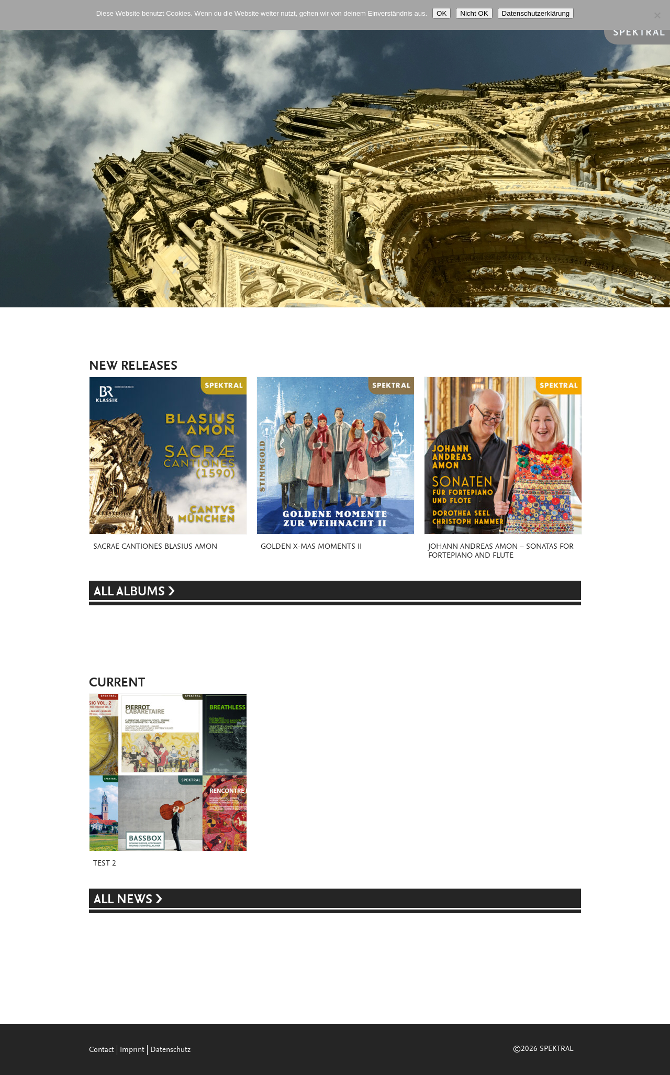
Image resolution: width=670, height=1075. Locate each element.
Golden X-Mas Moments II (311, 547)
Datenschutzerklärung (536, 13)
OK (441, 13)
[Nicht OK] (657, 15)
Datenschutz (170, 1050)
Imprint (132, 1050)
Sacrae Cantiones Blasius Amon (155, 547)
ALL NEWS (124, 900)
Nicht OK (474, 13)
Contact (101, 1050)
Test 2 (104, 864)
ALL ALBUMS (131, 592)
